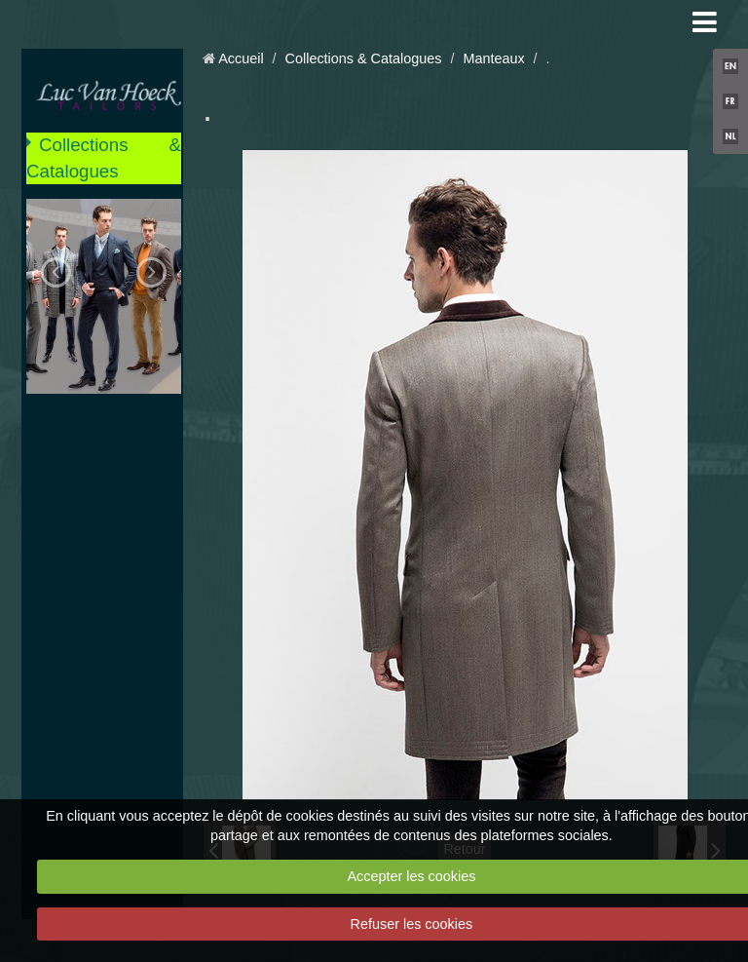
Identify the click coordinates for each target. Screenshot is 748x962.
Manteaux (493, 58)
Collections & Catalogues (103, 157)
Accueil (240, 58)
